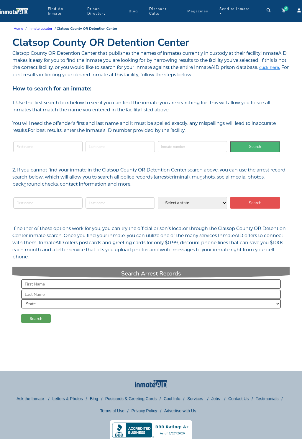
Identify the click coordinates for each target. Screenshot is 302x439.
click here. (269, 67)
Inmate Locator (40, 28)
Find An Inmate (55, 11)
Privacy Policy (144, 410)
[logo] (14, 20)
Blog (133, 11)
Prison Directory (96, 11)
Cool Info (172, 398)
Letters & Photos (67, 398)
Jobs (216, 398)
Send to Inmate (234, 10)
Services (195, 398)
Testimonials (267, 398)
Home (18, 28)
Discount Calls (158, 11)
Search (255, 146)
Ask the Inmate (31, 398)
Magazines (197, 11)
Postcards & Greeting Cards (131, 398)
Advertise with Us (180, 410)
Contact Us (238, 398)
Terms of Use (112, 410)
